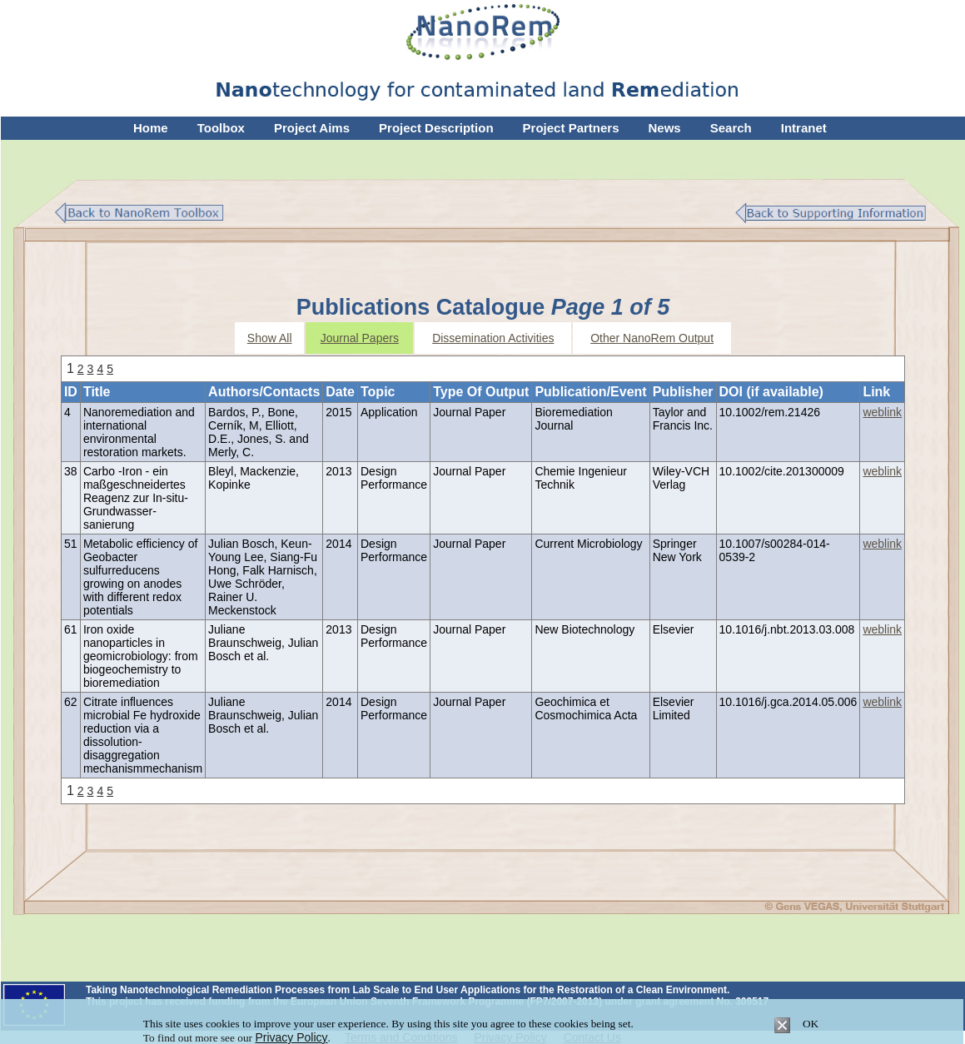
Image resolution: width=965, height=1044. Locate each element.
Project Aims (312, 128)
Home (150, 128)
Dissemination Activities (493, 338)
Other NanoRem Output (652, 338)
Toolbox (221, 128)
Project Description (436, 128)
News (665, 128)
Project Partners (571, 128)
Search (731, 128)
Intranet (804, 128)
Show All (269, 338)
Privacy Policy (291, 1037)
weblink (882, 412)
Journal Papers (360, 338)
